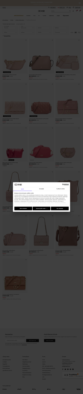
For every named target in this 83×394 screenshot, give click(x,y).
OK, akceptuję (60, 208)
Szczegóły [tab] (41, 188)
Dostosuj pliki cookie (41, 208)
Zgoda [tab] (22, 189)
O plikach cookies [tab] (60, 188)
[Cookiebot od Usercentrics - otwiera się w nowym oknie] (63, 185)
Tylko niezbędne (23, 208)
